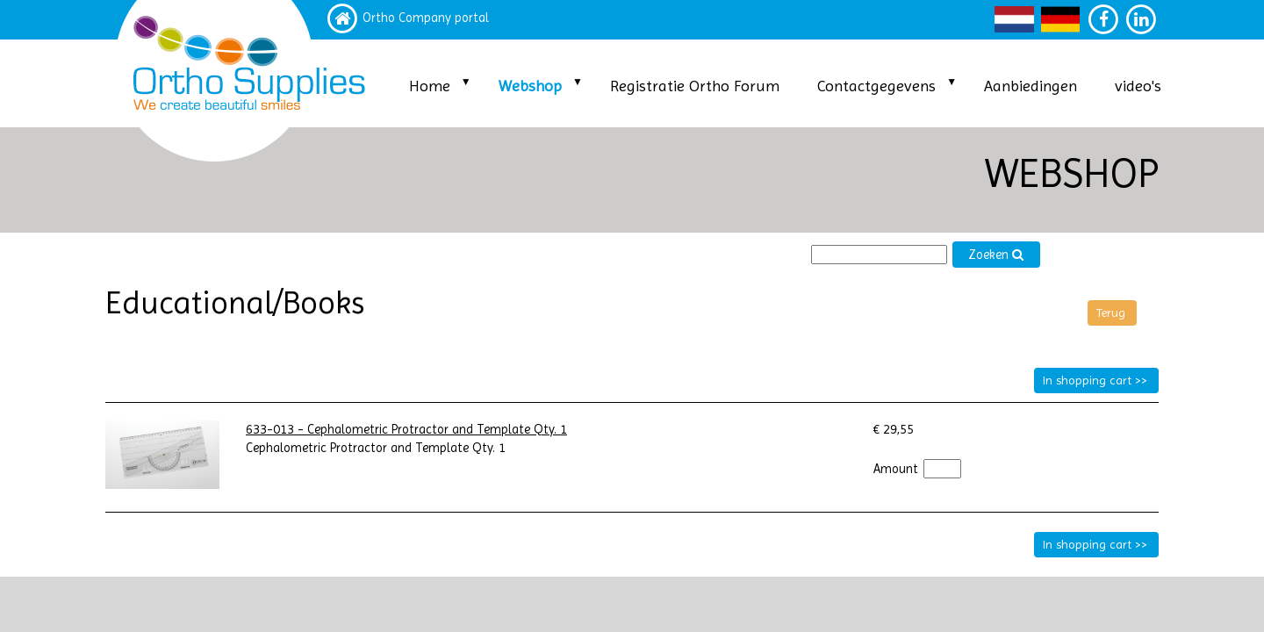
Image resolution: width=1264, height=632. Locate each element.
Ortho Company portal (426, 18)
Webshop (530, 85)
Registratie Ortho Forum (694, 85)
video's (1138, 85)
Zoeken (996, 255)
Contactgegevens (876, 85)
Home (429, 85)
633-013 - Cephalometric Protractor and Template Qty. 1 (406, 429)
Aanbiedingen (1030, 85)
